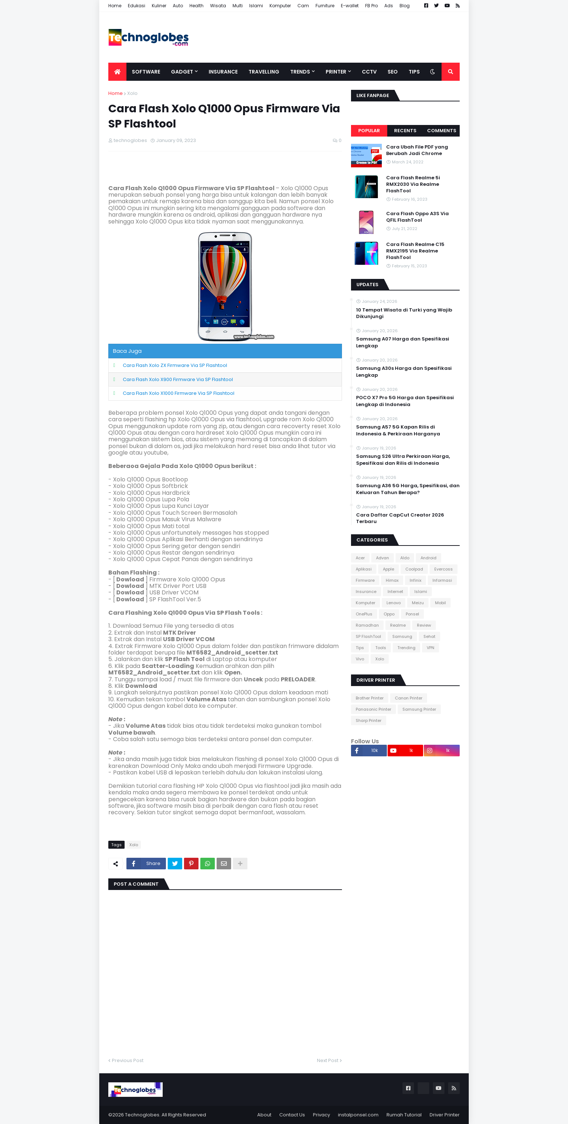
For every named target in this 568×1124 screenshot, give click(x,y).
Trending (406, 648)
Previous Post (127, 1060)
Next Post (327, 1060)
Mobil (440, 603)
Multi (238, 6)
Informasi (442, 580)
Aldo (404, 558)
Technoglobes (142, 1114)
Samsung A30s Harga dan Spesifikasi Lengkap (404, 371)
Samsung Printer (419, 709)
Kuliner (159, 6)
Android (429, 558)
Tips (360, 648)
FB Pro (371, 6)
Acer (360, 558)
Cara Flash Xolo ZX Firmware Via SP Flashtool (175, 365)
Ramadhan (367, 625)
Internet (395, 591)
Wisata (218, 6)
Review (424, 625)
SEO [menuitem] (393, 71)
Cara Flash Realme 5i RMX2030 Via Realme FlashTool (413, 184)
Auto (178, 6)
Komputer (280, 6)
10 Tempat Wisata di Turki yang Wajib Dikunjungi (404, 313)
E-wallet (350, 6)
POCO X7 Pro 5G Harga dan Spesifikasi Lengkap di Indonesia (405, 401)
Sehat (429, 636)
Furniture (325, 6)
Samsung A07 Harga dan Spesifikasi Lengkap (402, 342)
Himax (392, 580)
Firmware (365, 580)
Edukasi (136, 6)
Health (196, 6)
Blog (405, 6)
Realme (398, 625)
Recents (405, 130)
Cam (303, 6)
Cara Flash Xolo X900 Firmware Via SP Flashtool (178, 379)
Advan (382, 558)
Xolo (132, 93)
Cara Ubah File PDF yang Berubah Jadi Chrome (417, 150)
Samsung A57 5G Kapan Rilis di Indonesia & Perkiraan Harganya (398, 430)
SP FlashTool (368, 636)
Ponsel (412, 614)
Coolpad (414, 569)
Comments (441, 130)
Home (114, 6)
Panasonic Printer (373, 709)
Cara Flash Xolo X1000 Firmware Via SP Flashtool (178, 393)
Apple (388, 569)
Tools (380, 648)
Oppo (389, 614)
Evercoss (443, 569)
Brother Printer (370, 698)
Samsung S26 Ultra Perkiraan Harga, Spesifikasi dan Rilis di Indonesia (403, 459)
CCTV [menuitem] (369, 71)
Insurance (366, 591)
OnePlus (364, 614)
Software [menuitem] (146, 71)
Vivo (360, 659)
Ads (388, 6)
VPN (430, 648)
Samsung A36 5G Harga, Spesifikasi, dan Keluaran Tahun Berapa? (408, 489)
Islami (256, 6)
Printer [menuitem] (336, 71)
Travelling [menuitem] (263, 71)
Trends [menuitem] (300, 71)
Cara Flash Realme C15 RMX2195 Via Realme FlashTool (415, 251)
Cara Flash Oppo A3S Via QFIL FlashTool (417, 216)
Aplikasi (364, 569)
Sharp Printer (368, 720)
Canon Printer (408, 698)
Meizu (418, 603)
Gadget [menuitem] (182, 71)
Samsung (402, 636)
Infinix (415, 580)
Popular (369, 130)
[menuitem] (117, 72)
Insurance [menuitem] (223, 71)
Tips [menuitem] (414, 71)
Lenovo (394, 603)
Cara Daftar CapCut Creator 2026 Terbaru (400, 518)
